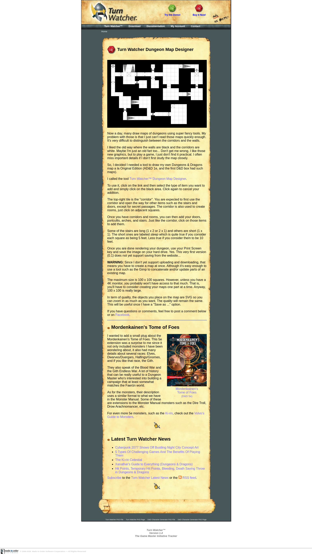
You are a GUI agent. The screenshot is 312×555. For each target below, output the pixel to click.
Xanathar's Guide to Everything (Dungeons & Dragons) (154, 464)
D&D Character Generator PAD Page (192, 520)
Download (134, 26)
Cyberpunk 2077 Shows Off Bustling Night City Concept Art (157, 447)
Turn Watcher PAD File (114, 520)
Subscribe (114, 477)
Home (104, 31)
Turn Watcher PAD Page (135, 520)
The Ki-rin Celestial (128, 460)
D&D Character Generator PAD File (161, 520)
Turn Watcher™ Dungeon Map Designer (158, 178)
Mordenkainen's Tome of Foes (187, 391)
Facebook (122, 314)
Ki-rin (169, 413)
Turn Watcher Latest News (150, 477)
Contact (195, 26)
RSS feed (187, 477)
